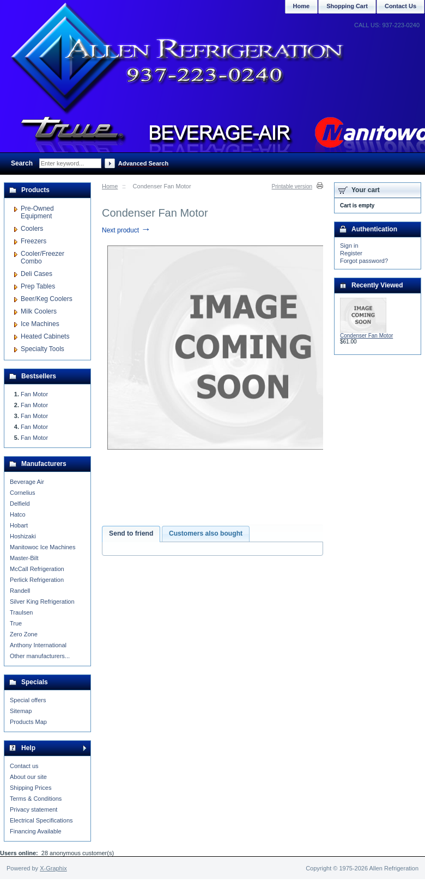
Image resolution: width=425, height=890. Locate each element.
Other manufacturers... (40, 656)
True (16, 623)
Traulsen (21, 612)
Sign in (349, 245)
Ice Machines (40, 324)
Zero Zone (24, 634)
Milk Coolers (39, 311)
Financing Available (36, 831)
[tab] (131, 534)
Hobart (19, 525)
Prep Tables (38, 286)
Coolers (32, 228)
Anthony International (38, 645)
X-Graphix (53, 868)
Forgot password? (364, 260)
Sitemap (21, 711)
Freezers (33, 241)
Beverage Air (27, 481)
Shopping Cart (347, 6)
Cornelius (22, 492)
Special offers (28, 700)
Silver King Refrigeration (42, 601)
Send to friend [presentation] (131, 533)
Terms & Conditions (36, 798)
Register (351, 253)
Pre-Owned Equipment (37, 212)
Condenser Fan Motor (366, 336)
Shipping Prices (30, 787)
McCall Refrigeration (37, 569)
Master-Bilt (24, 558)
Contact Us (400, 6)
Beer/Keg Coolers (46, 299)
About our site (28, 777)
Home (110, 186)
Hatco (18, 514)
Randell (20, 590)
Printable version (292, 186)
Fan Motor (34, 394)
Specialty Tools (42, 349)
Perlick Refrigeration (37, 579)
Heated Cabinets (45, 336)
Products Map (28, 722)
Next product (126, 230)
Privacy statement (33, 809)
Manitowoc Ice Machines (42, 547)
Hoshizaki (23, 536)
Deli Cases (36, 274)
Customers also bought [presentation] (205, 533)
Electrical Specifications (41, 820)
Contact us (24, 766)
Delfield (20, 503)
